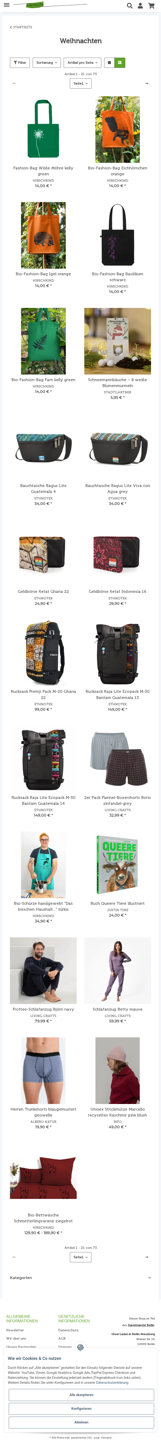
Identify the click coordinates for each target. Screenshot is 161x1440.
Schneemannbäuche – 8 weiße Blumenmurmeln (117, 382)
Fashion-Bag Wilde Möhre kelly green (43, 171)
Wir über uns (16, 1339)
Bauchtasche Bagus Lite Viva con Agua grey (117, 488)
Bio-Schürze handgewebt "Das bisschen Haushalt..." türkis (43, 906)
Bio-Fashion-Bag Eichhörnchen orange (117, 171)
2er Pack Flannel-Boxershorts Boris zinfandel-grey (117, 800)
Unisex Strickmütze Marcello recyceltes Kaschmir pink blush (117, 1112)
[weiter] (147, 84)
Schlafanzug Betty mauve (118, 1009)
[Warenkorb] (151, 6)
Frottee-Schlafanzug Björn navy (43, 1009)
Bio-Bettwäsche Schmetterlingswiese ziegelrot (43, 1218)
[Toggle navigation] (6, 3)
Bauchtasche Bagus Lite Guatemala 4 (43, 488)
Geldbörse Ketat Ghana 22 (43, 591)
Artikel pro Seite (80, 63)
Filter (20, 63)
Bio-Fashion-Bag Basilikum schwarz (117, 277)
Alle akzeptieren (81, 1395)
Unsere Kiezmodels (21, 1347)
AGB (62, 1339)
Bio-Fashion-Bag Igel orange (43, 274)
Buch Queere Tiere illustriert (117, 903)
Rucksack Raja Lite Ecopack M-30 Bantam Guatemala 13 (117, 694)
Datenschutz (68, 1330)
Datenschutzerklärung (112, 1382)
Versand (106, 1437)
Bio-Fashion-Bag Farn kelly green (43, 379)
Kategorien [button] (21, 1278)
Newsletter (15, 1330)
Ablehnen (81, 1422)
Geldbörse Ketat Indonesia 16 (117, 591)
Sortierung (44, 63)
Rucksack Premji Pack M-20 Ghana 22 (43, 694)
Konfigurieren (81, 1408)
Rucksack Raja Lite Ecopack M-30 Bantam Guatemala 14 (43, 800)
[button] (131, 6)
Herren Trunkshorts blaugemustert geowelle (43, 1112)
